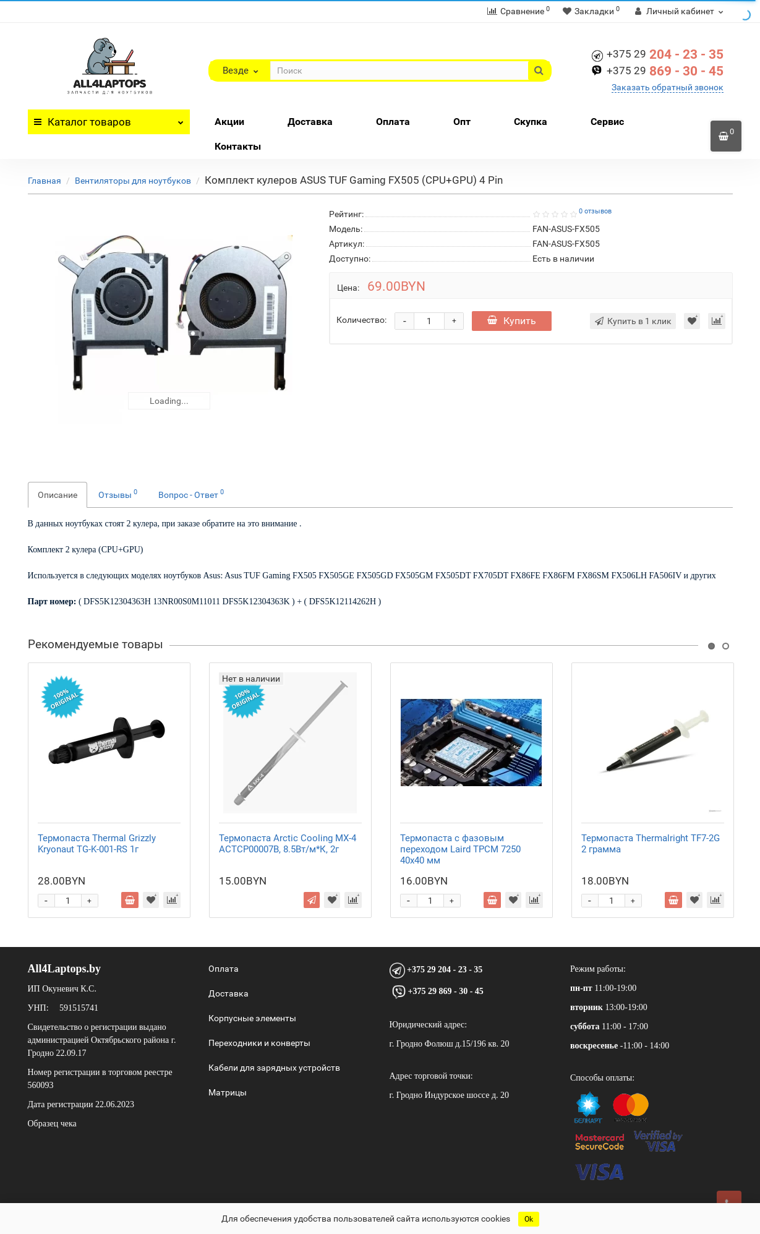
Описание (57, 495)
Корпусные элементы (252, 1018)
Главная (44, 181)
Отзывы (117, 493)
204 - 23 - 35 (665, 54)
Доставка (310, 121)
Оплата (393, 121)
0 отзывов (595, 211)
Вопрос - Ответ (191, 493)
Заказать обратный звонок (668, 87)
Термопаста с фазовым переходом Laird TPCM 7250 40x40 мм (460, 849)
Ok (528, 1219)
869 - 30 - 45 (665, 71)
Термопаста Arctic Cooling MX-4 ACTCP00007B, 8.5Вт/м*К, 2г (287, 844)
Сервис (607, 121)
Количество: (361, 320)
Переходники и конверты (259, 1043)
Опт (462, 121)
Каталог (109, 118)
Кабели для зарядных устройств (274, 1068)
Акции (229, 121)
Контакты (238, 146)
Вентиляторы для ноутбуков (133, 181)
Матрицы (227, 1092)
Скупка (530, 121)
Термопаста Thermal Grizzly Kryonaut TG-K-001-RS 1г (97, 844)
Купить (511, 321)
